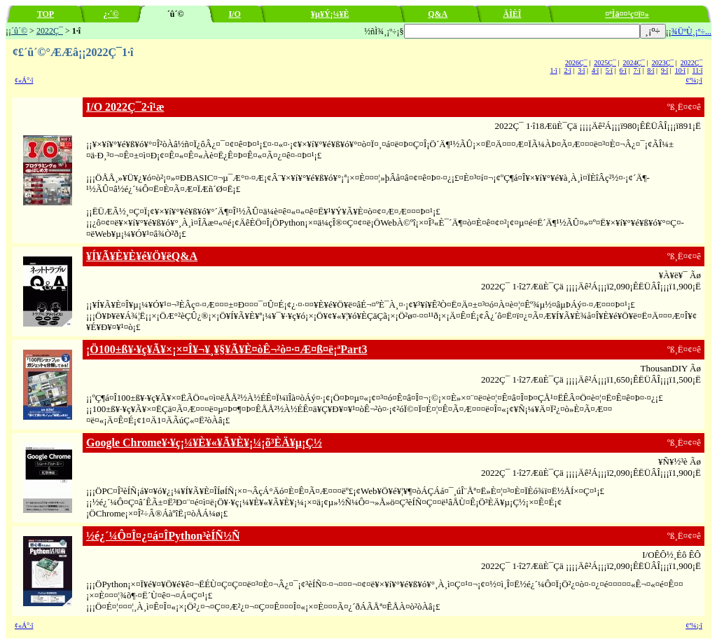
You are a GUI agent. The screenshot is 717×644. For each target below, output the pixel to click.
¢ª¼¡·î (693, 80)
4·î (595, 70)
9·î (664, 70)
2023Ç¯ (663, 63)
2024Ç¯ (633, 63)
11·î (697, 70)
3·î (581, 70)
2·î (567, 70)
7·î (636, 70)
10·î (680, 70)
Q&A (437, 14)
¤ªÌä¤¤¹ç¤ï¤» (627, 14)
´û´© (19, 31)
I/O (234, 14)
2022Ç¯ (49, 31)
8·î (650, 70)
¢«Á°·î (24, 80)
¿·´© (110, 14)
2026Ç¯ (576, 63)
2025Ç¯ (605, 63)
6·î (623, 70)
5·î (609, 70)
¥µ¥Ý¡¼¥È (330, 14)
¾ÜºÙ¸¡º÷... (691, 31)
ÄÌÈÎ (512, 14)
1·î (553, 70)
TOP (45, 14)
